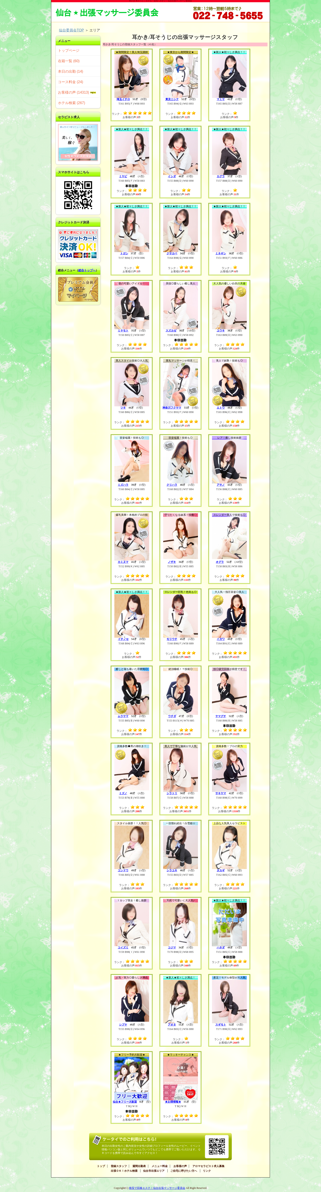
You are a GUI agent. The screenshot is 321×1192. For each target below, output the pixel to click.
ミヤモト (123, 330)
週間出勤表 (139, 1166)
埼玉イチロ (123, 99)
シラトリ (172, 793)
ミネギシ (220, 253)
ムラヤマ (123, 716)
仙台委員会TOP (71, 30)
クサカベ (172, 253)
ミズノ (123, 793)
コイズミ (123, 947)
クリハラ (172, 484)
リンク (207, 1170)
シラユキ (172, 870)
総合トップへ (87, 270)
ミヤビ (123, 176)
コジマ (172, 947)
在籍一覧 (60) (69, 61)
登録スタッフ (119, 1166)
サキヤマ (220, 793)
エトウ (221, 407)
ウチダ (172, 716)
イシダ (172, 176)
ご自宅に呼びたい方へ (183, 1170)
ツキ (123, 407)
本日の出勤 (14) (70, 71)
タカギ (221, 870)
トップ (101, 1166)
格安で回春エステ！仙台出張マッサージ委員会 (157, 1188)
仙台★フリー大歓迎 (125, 1101)
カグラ (221, 176)
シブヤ (123, 1024)
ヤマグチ (220, 716)
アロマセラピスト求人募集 (208, 1166)
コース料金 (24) (70, 82)
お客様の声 (180, 1166)
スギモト (220, 1024)
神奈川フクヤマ (172, 407)
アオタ (172, 1024)
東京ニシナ (172, 99)
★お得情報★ (173, 1101)
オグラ (220, 561)
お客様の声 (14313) (77, 92)
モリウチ (172, 639)
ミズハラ (123, 484)
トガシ (124, 253)
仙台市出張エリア (154, 1170)
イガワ (221, 639)
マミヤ (221, 99)
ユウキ (221, 330)
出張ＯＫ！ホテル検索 (124, 1170)
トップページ (68, 50)
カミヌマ (123, 561)
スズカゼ (171, 330)
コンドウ (123, 870)
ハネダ (221, 947)
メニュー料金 (160, 1166)
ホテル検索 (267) (71, 103)
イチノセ (123, 639)
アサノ (221, 484)
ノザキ (172, 561)
